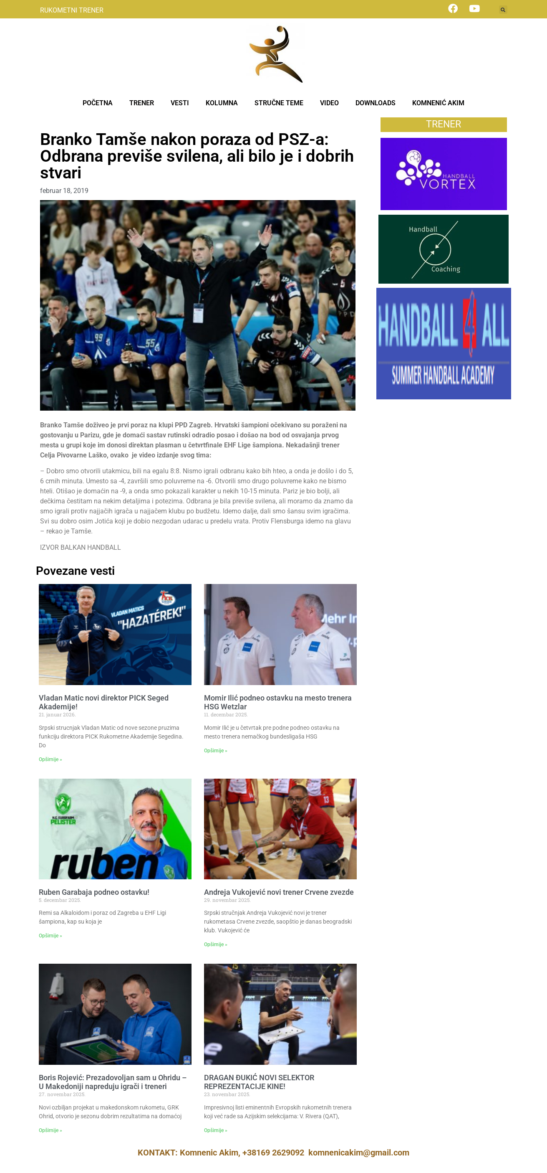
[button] (503, 9)
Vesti (47, 122)
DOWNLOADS (375, 103)
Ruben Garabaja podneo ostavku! (94, 892)
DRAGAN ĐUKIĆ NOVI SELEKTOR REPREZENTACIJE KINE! (259, 1082)
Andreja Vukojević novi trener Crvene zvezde (279, 892)
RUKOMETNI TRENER (71, 10)
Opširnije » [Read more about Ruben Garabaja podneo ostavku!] (50, 936)
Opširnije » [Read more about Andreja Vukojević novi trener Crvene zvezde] (215, 944)
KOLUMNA (222, 103)
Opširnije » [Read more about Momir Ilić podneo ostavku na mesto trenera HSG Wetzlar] (215, 751)
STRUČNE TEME (279, 103)
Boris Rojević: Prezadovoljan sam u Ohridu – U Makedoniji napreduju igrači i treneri (113, 1082)
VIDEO (329, 103)
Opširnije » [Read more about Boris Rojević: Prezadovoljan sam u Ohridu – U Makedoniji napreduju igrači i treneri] (50, 1130)
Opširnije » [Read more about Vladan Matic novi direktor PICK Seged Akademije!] (50, 759)
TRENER (141, 103)
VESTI (180, 103)
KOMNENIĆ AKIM (438, 103)
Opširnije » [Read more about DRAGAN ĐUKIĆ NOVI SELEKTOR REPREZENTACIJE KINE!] (215, 1130)
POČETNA (98, 103)
